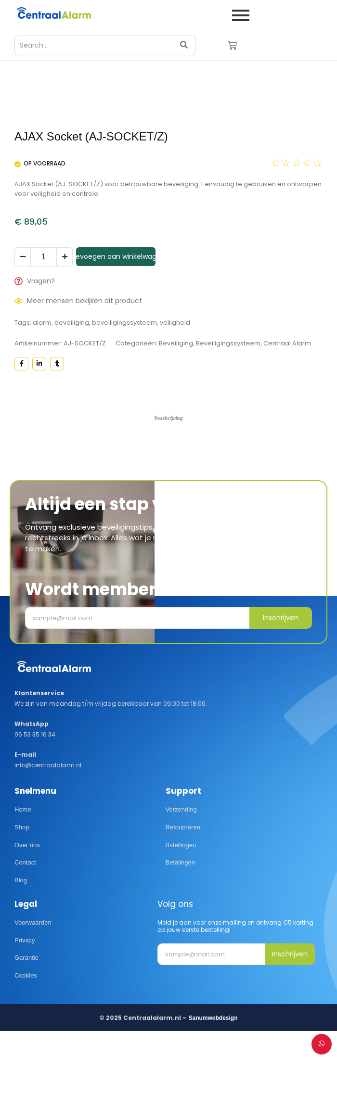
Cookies (25, 1034)
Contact (25, 921)
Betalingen (180, 921)
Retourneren (183, 886)
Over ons (27, 903)
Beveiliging (176, 402)
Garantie (26, 1016)
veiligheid (175, 381)
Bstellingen (181, 903)
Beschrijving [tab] (168, 477)
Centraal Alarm (287, 402)
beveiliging (71, 381)
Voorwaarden (33, 981)
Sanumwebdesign (212, 1077)
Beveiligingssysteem (228, 402)
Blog (20, 939)
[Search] (93, 45)
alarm (42, 381)
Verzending (181, 868)
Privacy (24, 999)
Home (22, 868)
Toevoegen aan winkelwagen (116, 315)
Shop (21, 886)
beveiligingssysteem (124, 381)
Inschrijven (280, 677)
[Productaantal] (43, 316)
